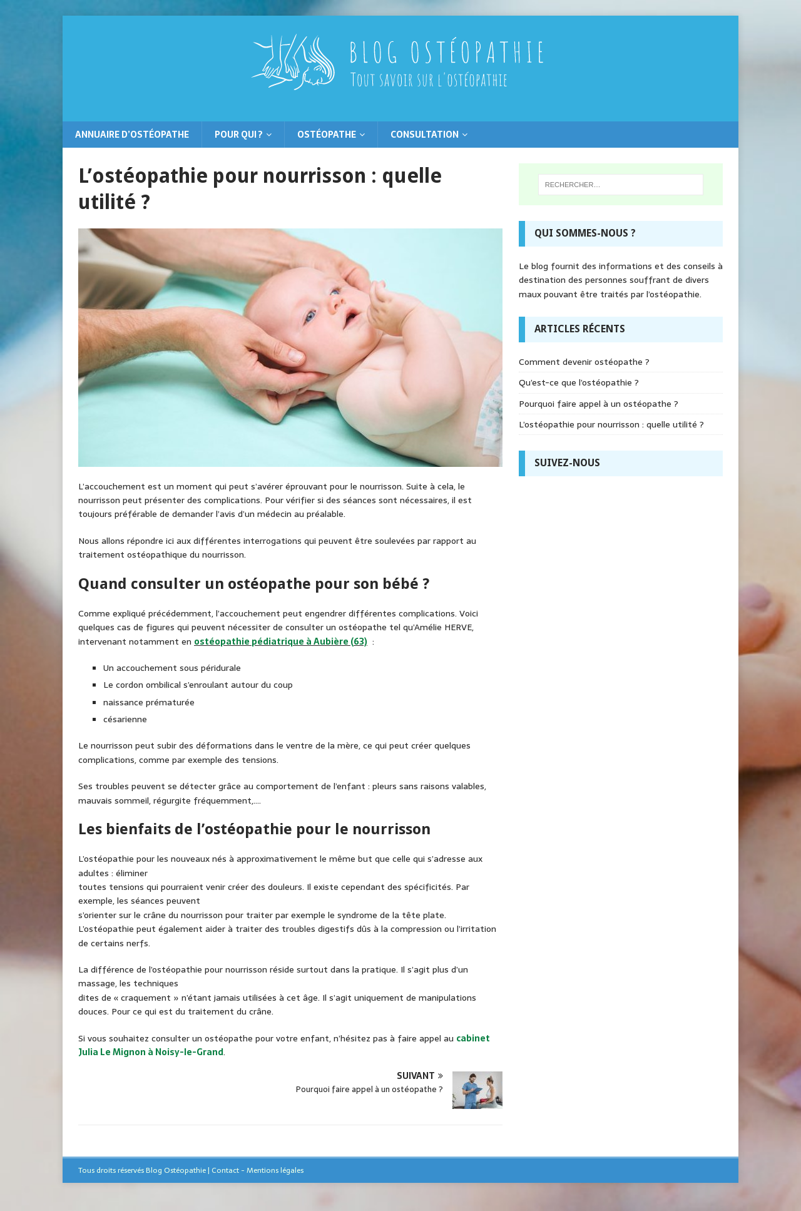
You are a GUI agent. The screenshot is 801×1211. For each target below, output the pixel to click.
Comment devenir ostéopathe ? (584, 362)
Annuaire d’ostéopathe (132, 134)
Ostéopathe (326, 134)
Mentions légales (275, 1170)
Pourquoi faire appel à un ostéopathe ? (598, 404)
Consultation (424, 134)
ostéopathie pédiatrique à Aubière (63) (280, 641)
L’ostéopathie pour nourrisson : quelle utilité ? (611, 424)
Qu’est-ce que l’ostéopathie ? (579, 382)
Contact (225, 1170)
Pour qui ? (239, 134)
